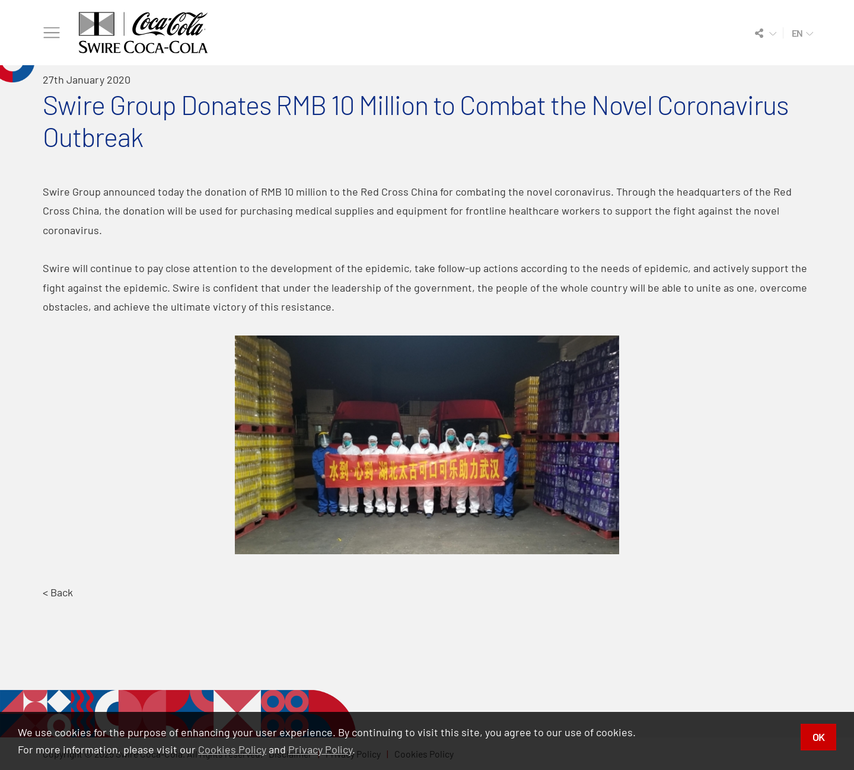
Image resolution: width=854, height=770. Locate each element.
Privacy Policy (320, 749)
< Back (58, 592)
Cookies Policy (232, 749)
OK (818, 736)
